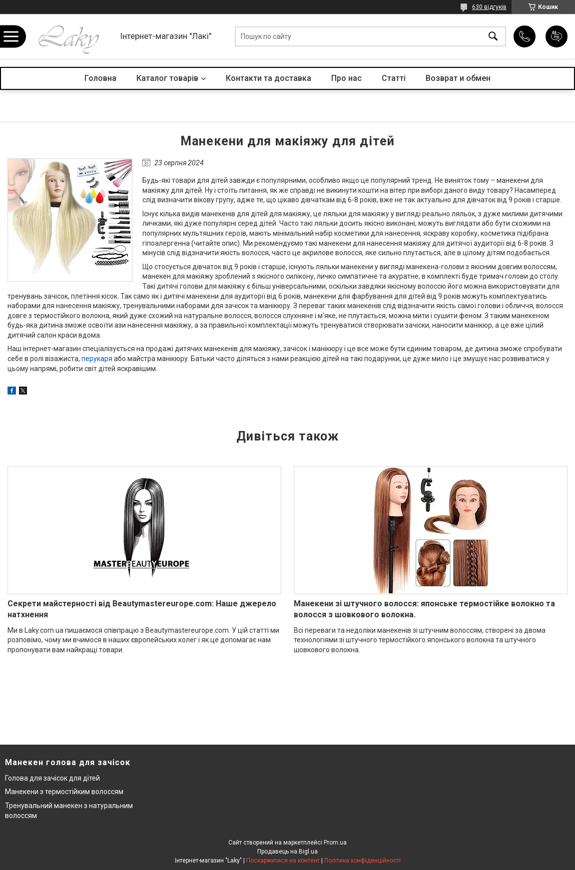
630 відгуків (489, 6)
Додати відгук (557, 36)
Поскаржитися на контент (283, 860)
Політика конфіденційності (362, 860)
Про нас (346, 78)
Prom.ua (335, 842)
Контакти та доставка (268, 78)
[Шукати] (493, 36)
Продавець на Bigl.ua (287, 851)
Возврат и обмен (458, 78)
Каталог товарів (167, 78)
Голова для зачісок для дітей (52, 778)
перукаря (96, 359)
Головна (100, 78)
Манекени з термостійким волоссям (64, 792)
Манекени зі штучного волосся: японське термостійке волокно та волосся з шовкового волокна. (424, 609)
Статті (394, 78)
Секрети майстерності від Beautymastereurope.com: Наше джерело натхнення (141, 609)
